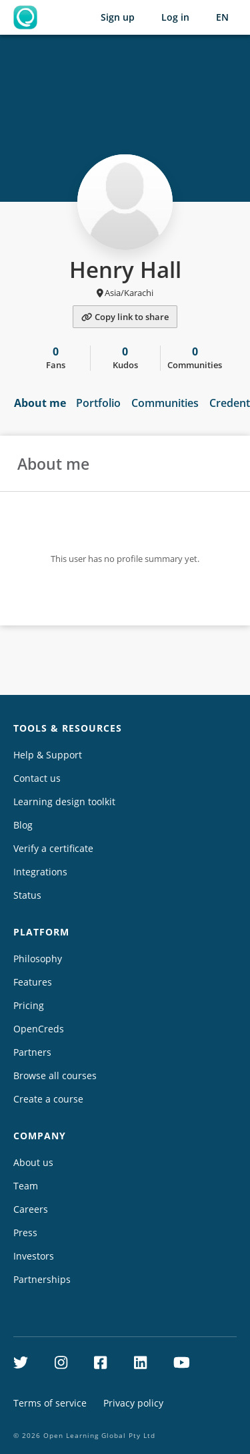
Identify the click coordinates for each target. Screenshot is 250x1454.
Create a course (48, 1099)
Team (25, 1185)
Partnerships (42, 1279)
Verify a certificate (53, 848)
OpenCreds (38, 1028)
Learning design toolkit (64, 801)
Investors (33, 1256)
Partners (32, 1052)
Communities (165, 403)
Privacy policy (133, 1403)
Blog (23, 825)
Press (25, 1232)
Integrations (40, 871)
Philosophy (37, 958)
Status (27, 895)
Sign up (118, 17)
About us (33, 1162)
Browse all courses (55, 1075)
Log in (175, 17)
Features (32, 982)
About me (40, 403)
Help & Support (47, 754)
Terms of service (50, 1403)
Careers (30, 1209)
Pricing (28, 1005)
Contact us (37, 778)
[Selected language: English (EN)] (222, 17)
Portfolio (98, 403)
